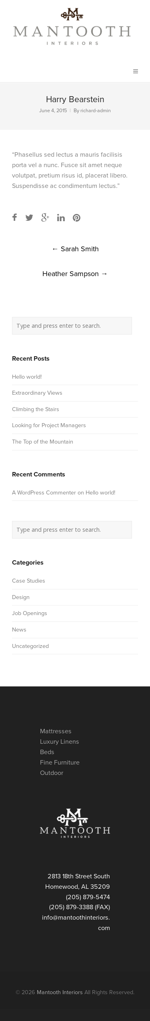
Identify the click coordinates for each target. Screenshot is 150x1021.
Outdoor (51, 773)
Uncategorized (30, 646)
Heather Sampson (75, 273)
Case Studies (28, 580)
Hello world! (27, 376)
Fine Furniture (60, 763)
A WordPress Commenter (44, 492)
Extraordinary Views (37, 392)
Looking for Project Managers (49, 425)
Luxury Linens (59, 742)
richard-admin (95, 111)
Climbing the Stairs (35, 409)
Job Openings (29, 613)
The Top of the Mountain (42, 441)
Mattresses (56, 731)
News (19, 629)
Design (21, 597)
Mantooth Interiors (60, 992)
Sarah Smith (75, 248)
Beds (47, 752)
